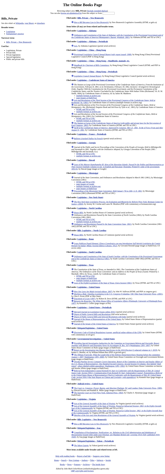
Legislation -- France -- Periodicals (91, 134)
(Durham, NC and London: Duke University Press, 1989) (118, 388)
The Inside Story (98, 464)
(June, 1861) (102, 224)
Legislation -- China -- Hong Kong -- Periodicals (97, 72)
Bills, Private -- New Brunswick (18, 42)
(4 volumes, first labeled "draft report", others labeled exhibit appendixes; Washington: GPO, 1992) (116, 364)
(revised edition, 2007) (93, 292)
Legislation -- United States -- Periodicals (94, 307)
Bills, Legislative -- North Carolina (91, 230)
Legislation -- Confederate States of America (95, 80)
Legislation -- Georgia (86, 143)
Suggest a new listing (101, 456)
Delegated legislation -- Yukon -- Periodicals (95, 441)
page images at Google (85, 184)
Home (56, 460)
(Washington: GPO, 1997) (115, 344)
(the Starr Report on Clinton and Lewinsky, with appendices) (116, 374)
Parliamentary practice (15, 34)
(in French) (88, 139)
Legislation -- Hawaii (86, 160)
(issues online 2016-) (95, 312)
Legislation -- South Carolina (89, 252)
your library (29, 23)
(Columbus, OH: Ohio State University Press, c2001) (118, 294)
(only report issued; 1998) (102, 54)
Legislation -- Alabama (87, 31)
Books (62, 464)
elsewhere (41, 23)
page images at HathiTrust (86, 98)
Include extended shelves (97, 11)
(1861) (103, 283)
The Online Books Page (82, 5)
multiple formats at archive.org (88, 96)
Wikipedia (20, 23)
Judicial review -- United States (90, 384)
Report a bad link (84, 456)
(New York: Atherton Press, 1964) (98, 393)
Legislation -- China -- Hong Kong (91, 50)
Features (77, 464)
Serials (108, 460)
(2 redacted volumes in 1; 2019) (115, 350)
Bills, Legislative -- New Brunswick (92, 419)
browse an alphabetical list (71, 13)
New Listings (74, 460)
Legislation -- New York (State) (90, 197)
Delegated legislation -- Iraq (89, 428)
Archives (86, 464)
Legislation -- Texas (85, 265)
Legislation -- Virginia (86, 399)
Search (64, 460)
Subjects (100, 460)
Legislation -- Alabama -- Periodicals (92, 41)
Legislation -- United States (88, 287)
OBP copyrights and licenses (82, 471)
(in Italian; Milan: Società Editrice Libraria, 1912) (115, 244)
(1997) (84, 299)
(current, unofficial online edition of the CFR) (108, 332)
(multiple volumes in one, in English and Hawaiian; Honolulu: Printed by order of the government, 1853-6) (117, 167)
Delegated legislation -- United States (92, 328)
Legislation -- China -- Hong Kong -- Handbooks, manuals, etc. (103, 61)
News (69, 464)
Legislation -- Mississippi (87, 173)
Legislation (10, 32)
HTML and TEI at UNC (85, 109)
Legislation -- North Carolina (89, 208)
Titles (92, 460)
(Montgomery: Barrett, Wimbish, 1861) (117, 36)
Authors (84, 460)
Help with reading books (65, 456)
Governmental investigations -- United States (96, 339)
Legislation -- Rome (85, 239)
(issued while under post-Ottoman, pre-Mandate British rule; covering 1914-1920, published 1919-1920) (115, 434)
